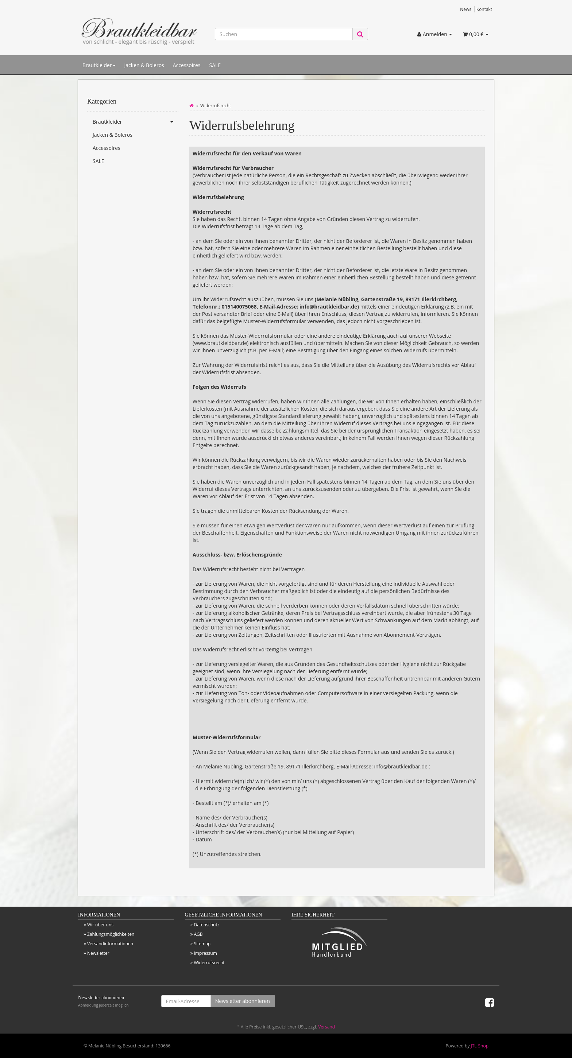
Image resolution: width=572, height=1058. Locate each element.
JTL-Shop (479, 1046)
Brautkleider (99, 65)
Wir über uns (100, 925)
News (465, 9)
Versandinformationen (110, 944)
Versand (326, 1027)
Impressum (205, 953)
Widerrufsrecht (209, 963)
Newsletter (98, 953)
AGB (198, 934)
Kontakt (484, 9)
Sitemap (202, 944)
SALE (215, 65)
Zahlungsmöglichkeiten (110, 934)
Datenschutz (206, 925)
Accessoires (187, 65)
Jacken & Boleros (144, 65)
